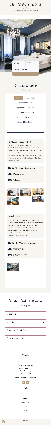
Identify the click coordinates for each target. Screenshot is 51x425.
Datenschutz (25, 402)
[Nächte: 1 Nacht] (32, 63)
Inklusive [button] (11, 322)
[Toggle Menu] (26, 16)
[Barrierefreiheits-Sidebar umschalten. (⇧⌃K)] (3, 421)
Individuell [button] (11, 314)
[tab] (18, 98)
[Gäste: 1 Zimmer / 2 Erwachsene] (25, 69)
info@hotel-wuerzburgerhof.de (25, 377)
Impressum (25, 398)
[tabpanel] (25, 206)
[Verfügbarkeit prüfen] (25, 74)
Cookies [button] (25, 411)
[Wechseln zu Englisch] (27, 420)
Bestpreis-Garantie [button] (16, 338)
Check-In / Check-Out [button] (16, 330)
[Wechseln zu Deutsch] (24, 420)
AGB (25, 407)
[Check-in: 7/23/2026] (18, 63)
